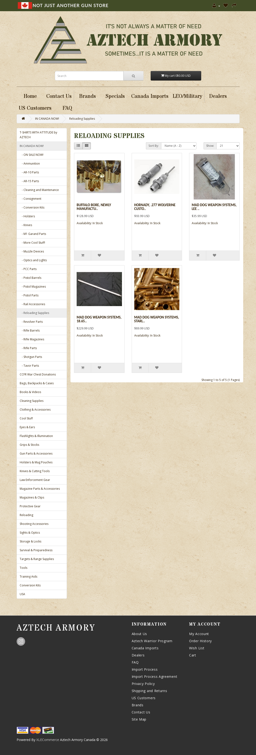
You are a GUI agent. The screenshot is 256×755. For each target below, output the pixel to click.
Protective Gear (30, 506)
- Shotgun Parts (31, 357)
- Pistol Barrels (30, 278)
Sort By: (154, 146)
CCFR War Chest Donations (38, 374)
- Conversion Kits (32, 207)
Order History (200, 641)
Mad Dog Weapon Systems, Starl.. (156, 319)
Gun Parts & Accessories (36, 453)
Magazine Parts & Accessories (40, 489)
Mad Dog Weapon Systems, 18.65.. (99, 319)
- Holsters (27, 216)
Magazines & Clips (32, 497)
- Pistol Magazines (33, 287)
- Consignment (30, 199)
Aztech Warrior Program (152, 641)
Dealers (138, 655)
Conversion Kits (30, 585)
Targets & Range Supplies (37, 559)
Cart (192, 655)
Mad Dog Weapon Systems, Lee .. (214, 207)
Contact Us (141, 712)
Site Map (139, 719)
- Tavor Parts (29, 366)
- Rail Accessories (32, 304)
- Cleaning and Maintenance (39, 190)
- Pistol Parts (29, 295)
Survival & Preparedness (36, 550)
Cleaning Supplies (31, 401)
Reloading (26, 515)
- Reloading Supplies (34, 313)
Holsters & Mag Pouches (36, 462)
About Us (139, 634)
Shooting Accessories (34, 524)
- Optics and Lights (33, 260)
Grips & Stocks (29, 445)
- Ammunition (30, 163)
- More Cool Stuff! (32, 243)
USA (22, 594)
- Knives (26, 225)
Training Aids (28, 577)
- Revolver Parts (31, 322)
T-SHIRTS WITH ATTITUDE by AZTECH (38, 134)
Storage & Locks (30, 541)
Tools (23, 568)
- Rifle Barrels (30, 330)
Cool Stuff (26, 418)
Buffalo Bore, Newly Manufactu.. (94, 207)
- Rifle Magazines (32, 339)
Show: (210, 146)
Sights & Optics (30, 533)
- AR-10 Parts (29, 172)
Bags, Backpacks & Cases (37, 383)
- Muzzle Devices (32, 251)
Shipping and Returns (149, 691)
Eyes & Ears (27, 427)
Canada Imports (145, 648)
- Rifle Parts (28, 348)
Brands (138, 705)
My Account (199, 634)
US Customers (144, 698)
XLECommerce (47, 739)
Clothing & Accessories (35, 410)
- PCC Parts (28, 269)
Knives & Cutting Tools (35, 471)
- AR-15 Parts (29, 181)
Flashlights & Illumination (36, 436)
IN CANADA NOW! (47, 119)
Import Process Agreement (154, 676)
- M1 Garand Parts (33, 234)
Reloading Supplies (82, 119)
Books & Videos (30, 392)
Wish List (196, 648)
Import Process (145, 669)
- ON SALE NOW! (31, 155)
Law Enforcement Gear (35, 480)
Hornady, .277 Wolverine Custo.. (155, 207)
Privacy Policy (143, 683)
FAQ (135, 662)
